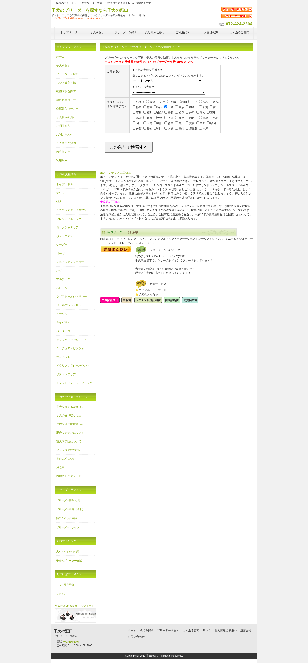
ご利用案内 (63, 125)
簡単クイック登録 (66, 518)
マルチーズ (63, 279)
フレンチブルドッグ (68, 218)
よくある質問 (191, 630)
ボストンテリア (66, 374)
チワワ (60, 192)
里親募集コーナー (67, 100)
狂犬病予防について (68, 441)
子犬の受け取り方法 (68, 415)
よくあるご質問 (66, 143)
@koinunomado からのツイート (74, 605)
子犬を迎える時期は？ (70, 406)
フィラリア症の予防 (68, 450)
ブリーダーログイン (67, 527)
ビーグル (61, 313)
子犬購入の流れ (66, 117)
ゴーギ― (61, 253)
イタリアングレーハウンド (73, 365)
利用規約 (61, 160)
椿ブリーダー (116, 232)
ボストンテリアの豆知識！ (116, 172)
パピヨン (61, 288)
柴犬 (59, 201)
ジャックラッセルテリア (71, 339)
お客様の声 (63, 151)
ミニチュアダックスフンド (73, 210)
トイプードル (64, 184)
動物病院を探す (66, 91)
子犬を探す (63, 65)
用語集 (60, 467)
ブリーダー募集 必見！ (69, 500)
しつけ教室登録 (65, 584)
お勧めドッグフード (68, 476)
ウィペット (63, 357)
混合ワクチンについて (70, 432)
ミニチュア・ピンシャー (71, 348)
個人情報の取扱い (226, 630)
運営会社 (245, 630)
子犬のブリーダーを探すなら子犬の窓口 (89, 10)
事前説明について (67, 458)
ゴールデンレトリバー (70, 305)
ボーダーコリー (66, 331)
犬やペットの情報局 (67, 551)
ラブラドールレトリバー (71, 296)
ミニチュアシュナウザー (71, 262)
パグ (59, 270)
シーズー (61, 244)
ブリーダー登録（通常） (70, 509)
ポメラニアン (64, 236)
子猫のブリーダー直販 (69, 560)
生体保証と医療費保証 (70, 424)
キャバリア (63, 322)
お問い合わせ (64, 134)
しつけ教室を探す (67, 82)
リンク (207, 630)
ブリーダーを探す (67, 74)
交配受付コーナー (67, 108)
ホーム (60, 56)
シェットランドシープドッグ (74, 383)
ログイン (61, 593)
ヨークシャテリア (67, 227)
